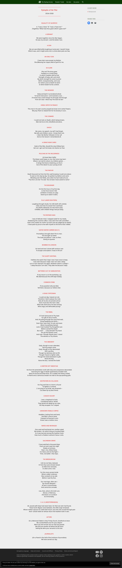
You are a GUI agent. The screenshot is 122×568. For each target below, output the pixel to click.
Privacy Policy (58, 551)
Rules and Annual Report (71, 551)
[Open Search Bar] (83, 2)
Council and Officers (47, 551)
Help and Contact (35, 551)
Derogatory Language (23, 551)
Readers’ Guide (59, 2)
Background (92, 11)
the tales (68, 2)
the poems (76, 2)
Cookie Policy (32, 565)
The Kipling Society (45, 2)
